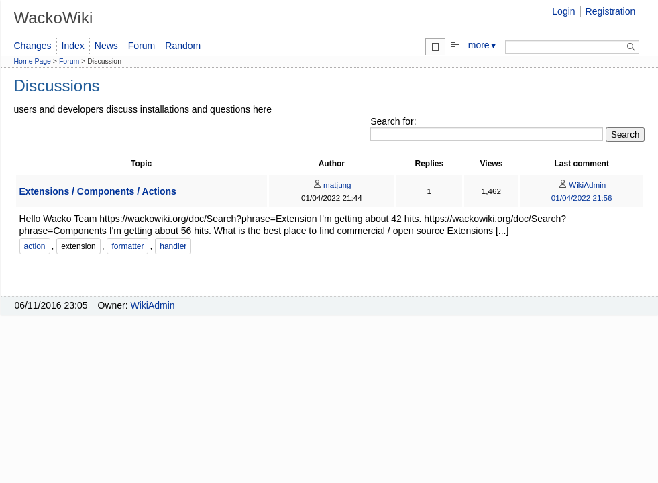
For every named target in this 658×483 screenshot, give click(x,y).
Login (563, 11)
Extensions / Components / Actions (97, 191)
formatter (127, 246)
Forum (141, 45)
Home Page (32, 61)
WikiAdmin (581, 184)
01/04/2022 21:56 (581, 197)
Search (625, 134)
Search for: (393, 121)
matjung (331, 184)
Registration (611, 11)
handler (173, 246)
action (35, 246)
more (483, 45)
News (106, 45)
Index (73, 45)
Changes (33, 45)
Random (183, 45)
